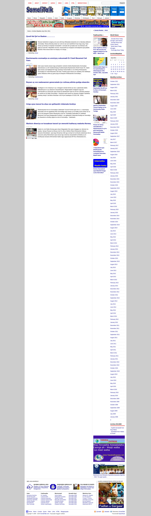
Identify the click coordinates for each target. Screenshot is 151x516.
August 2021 (113, 87)
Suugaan (69, 18)
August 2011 (113, 337)
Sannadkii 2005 (73, 501)
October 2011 (114, 331)
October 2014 (114, 221)
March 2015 (113, 206)
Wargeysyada (82, 3)
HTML (73, 3)
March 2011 (113, 353)
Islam (56, 18)
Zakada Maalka (31, 501)
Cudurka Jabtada (45, 501)
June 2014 (113, 234)
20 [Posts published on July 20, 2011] (115, 69)
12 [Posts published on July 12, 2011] (113, 67)
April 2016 (113, 167)
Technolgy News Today (117, 50)
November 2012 (114, 292)
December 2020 (114, 99)
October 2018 (114, 130)
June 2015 (113, 197)
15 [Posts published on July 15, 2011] (119, 67)
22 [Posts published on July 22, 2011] (119, 69)
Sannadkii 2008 (73, 496)
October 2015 (114, 185)
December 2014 (114, 215)
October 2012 (114, 295)
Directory (77, 18)
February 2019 (114, 121)
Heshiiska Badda (59, 501)
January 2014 (114, 249)
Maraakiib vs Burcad (88, 502)
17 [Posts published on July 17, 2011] (123, 67)
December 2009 (114, 398)
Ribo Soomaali (30, 504)
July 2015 (113, 194)
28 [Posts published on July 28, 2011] (117, 71)
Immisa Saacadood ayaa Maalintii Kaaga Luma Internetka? (99, 170)
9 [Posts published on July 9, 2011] (121, 64)
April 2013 (113, 276)
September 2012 (115, 298)
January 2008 (114, 417)
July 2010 (113, 377)
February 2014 (114, 246)
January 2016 (114, 176)
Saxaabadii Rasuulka (32, 498)
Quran (53, 3)
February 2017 (114, 145)
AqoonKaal (122, 513)
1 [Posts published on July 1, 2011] (119, 62)
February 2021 (114, 93)
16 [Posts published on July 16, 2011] (121, 67)
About (37, 3)
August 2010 (113, 374)
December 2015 (114, 179)
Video (60, 3)
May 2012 (113, 310)
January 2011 (114, 359)
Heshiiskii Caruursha (88, 499)
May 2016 (113, 163)
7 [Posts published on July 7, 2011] (117, 64)
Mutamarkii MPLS (87, 504)
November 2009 (114, 401)
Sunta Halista (58, 495)
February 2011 (114, 356)
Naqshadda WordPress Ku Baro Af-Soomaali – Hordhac (100, 90)
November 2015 (114, 182)
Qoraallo (98, 511)
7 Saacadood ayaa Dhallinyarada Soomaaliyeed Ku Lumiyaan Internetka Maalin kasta (99, 151)
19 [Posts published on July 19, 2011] (113, 69)
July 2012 (113, 304)
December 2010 (114, 362)
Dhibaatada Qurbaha (60, 496)
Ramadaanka (30, 502)
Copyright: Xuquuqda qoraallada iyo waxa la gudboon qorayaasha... (61, 487)
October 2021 (114, 81)
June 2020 (113, 109)
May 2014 (113, 237)
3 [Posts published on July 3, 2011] (123, 62)
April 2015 (113, 203)
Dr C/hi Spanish (87, 496)
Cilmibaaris (86, 18)
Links (66, 3)
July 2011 (113, 340)
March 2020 (113, 118)
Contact (45, 3)
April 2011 (113, 350)
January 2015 (114, 212)
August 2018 (113, 133)
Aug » (116, 73)
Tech (93, 18)
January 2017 (114, 148)
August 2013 (113, 264)
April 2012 (113, 313)
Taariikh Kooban (59, 498)
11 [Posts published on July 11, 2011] (111, 67)
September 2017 (115, 136)
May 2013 (113, 273)
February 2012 (114, 319)
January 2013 (114, 286)
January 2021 (114, 96)
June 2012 (113, 307)
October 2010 (114, 368)
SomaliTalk (122, 511)
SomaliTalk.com (44, 513)
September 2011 (115, 334)
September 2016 (115, 151)
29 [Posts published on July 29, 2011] (119, 71)
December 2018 (114, 127)
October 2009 (114, 404)
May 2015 (113, 200)
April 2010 (113, 386)
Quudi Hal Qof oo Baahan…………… (40, 36)
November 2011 (114, 328)
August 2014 (113, 228)
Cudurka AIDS (44, 496)
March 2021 (113, 90)
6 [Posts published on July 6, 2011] (115, 64)
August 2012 (113, 301)
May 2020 (113, 112)
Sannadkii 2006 (73, 499)
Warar (35, 18)
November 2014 (114, 218)
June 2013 (113, 270)
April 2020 (113, 115)
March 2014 (113, 243)
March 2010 (113, 389)
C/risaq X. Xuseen (87, 498)
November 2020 (114, 102)
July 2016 (113, 157)
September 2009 (115, 408)
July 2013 (113, 267)
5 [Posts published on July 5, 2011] (113, 64)
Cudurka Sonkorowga (46, 499)
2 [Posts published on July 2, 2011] (121, 62)
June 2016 (113, 160)
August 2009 (113, 411)
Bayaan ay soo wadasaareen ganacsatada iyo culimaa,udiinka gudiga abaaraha (57, 82)
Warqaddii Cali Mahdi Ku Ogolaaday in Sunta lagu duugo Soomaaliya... (84, 487)
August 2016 (113, 154)
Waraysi (99, 18)
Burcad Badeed (87, 501)
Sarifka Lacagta (59, 502)
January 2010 (114, 395)
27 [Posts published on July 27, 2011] (115, 71)
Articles (50, 18)
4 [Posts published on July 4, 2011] (111, 64)
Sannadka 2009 (73, 495)
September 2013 (115, 261)
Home (30, 3)
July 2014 (113, 231)
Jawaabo (106, 511)
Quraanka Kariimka (32, 495)
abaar (36, 53)
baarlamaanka (39, 77)
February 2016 (114, 173)
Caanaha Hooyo (45, 502)
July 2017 (113, 139)
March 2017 (113, 142)
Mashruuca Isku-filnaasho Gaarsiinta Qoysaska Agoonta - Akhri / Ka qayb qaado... (109, 475)
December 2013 (114, 252)
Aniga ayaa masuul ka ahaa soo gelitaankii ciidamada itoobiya (51, 104)
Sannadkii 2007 (73, 498)
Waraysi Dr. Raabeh (88, 495)
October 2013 (114, 258)
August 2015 (113, 191)
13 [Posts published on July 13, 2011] (115, 67)
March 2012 (113, 316)
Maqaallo (42, 18)
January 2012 (114, 322)
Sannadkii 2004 (73, 502)
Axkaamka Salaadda (32, 499)
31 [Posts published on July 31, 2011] (123, 71)
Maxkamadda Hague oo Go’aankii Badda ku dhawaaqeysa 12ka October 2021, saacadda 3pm (100, 70)
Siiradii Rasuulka (31, 496)
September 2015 (115, 188)
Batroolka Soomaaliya (60, 499)
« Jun (111, 73)
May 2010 (113, 383)
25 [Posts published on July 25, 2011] (111, 71)
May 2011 (113, 347)
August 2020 (113, 106)
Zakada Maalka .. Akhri (101, 30)
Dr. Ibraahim (44, 495)
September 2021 (115, 84)
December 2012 (114, 289)
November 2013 (114, 255)
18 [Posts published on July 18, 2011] (111, 69)
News (29, 18)
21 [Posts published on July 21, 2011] (117, 69)
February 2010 (114, 392)
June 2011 (113, 343)
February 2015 (114, 209)
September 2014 (115, 225)
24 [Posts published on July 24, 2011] (123, 69)
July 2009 (113, 414)
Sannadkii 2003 (73, 504)
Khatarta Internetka (60, 504)
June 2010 (113, 380)
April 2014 (113, 240)
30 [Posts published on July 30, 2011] (121, 71)
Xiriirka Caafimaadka (46, 504)
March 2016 (113, 170)
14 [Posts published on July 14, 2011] (117, 67)
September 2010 (115, 371)
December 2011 (114, 325)
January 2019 (114, 124)
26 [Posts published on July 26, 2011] (113, 71)
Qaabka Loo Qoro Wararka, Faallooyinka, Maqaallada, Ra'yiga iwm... (38, 487)
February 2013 (114, 282)
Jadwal (107, 18)
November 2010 (114, 365)
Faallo (62, 18)
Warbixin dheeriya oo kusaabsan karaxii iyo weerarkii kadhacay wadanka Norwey (58, 123)
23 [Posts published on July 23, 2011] (121, 69)
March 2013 (113, 279)
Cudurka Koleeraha (46, 498)
